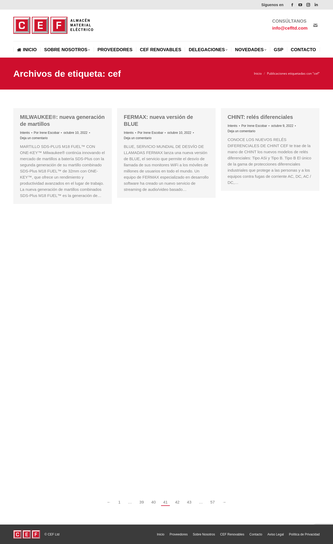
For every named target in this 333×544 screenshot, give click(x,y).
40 (153, 502)
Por (47, 133)
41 (165, 502)
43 (189, 502)
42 (177, 502)
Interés (25, 133)
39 (141, 502)
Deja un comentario (34, 138)
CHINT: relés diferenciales (260, 117)
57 (212, 502)
